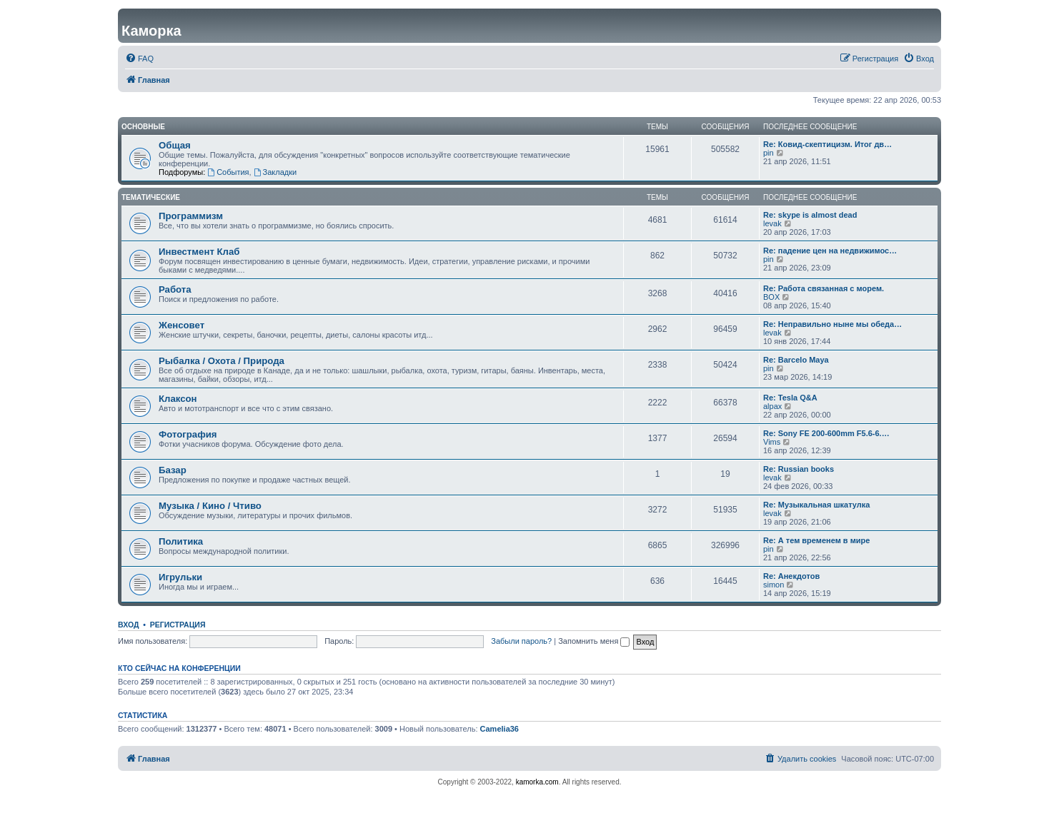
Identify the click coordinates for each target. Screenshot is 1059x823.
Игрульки (180, 577)
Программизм (191, 216)
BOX (771, 297)
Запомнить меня (594, 641)
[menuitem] (139, 58)
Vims (771, 442)
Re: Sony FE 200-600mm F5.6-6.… (826, 433)
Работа (175, 289)
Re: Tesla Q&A (790, 397)
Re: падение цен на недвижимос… (830, 250)
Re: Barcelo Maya (796, 359)
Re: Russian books (798, 469)
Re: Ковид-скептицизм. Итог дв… (827, 144)
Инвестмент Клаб (199, 251)
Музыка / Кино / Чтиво (210, 505)
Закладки (275, 172)
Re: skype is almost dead (810, 215)
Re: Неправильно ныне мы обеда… (832, 324)
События (228, 172)
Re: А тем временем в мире (816, 540)
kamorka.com (537, 782)
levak (772, 223)
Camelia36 (499, 728)
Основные (143, 127)
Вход (128, 624)
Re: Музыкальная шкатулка (816, 504)
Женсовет (181, 325)
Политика (181, 541)
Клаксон (178, 398)
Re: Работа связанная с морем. (823, 288)
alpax (772, 406)
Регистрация (178, 624)
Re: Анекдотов (791, 576)
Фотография (188, 434)
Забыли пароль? (521, 641)
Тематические (150, 197)
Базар (173, 470)
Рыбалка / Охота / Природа (221, 360)
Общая (175, 145)
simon (773, 584)
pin (768, 152)
